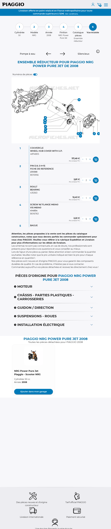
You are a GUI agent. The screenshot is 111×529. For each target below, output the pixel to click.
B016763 (34, 213)
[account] (93, 4)
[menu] (106, 4)
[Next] (62, 54)
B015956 (34, 175)
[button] (98, 51)
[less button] (83, 159)
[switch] (35, 74)
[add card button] (96, 159)
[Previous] (49, 54)
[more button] (90, 159)
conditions (73, 14)
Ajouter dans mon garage (33, 391)
